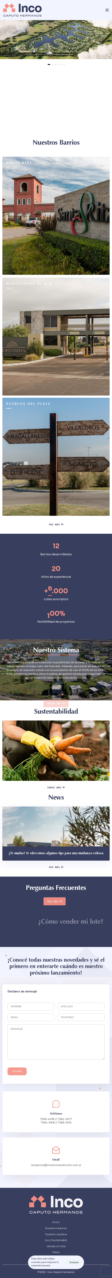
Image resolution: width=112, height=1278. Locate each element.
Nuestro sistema (56, 1234)
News (56, 1252)
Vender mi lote (56, 1246)
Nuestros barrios (56, 1228)
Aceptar (74, 1262)
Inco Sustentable (56, 1240)
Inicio (56, 1222)
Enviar (17, 1074)
